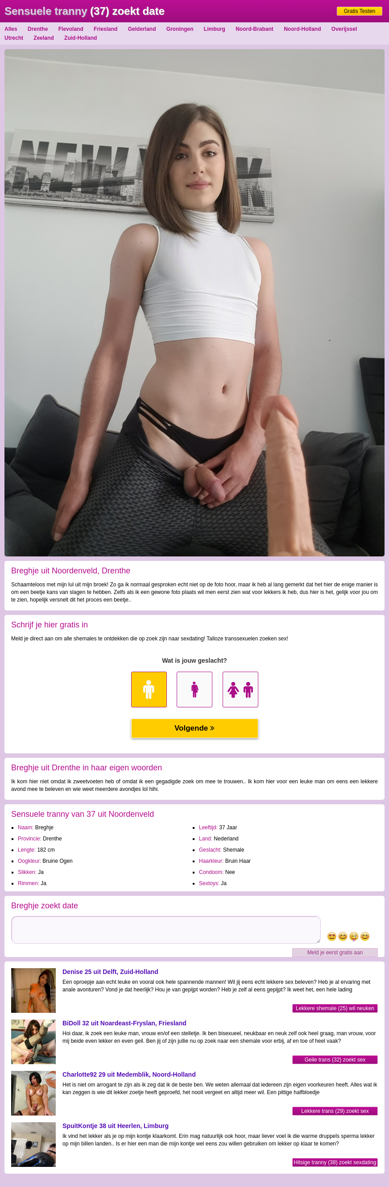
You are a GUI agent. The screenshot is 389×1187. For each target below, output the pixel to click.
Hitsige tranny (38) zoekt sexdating (335, 1162)
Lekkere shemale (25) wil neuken (335, 1008)
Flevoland (70, 29)
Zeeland (43, 38)
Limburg (214, 29)
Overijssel (344, 29)
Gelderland (142, 29)
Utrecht (13, 38)
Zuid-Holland (80, 38)
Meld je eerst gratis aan (335, 952)
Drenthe (38, 29)
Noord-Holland (302, 29)
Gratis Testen (359, 11)
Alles (10, 29)
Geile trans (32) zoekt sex (335, 1060)
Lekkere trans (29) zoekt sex (334, 1111)
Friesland (105, 29)
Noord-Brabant (254, 29)
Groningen (180, 29)
